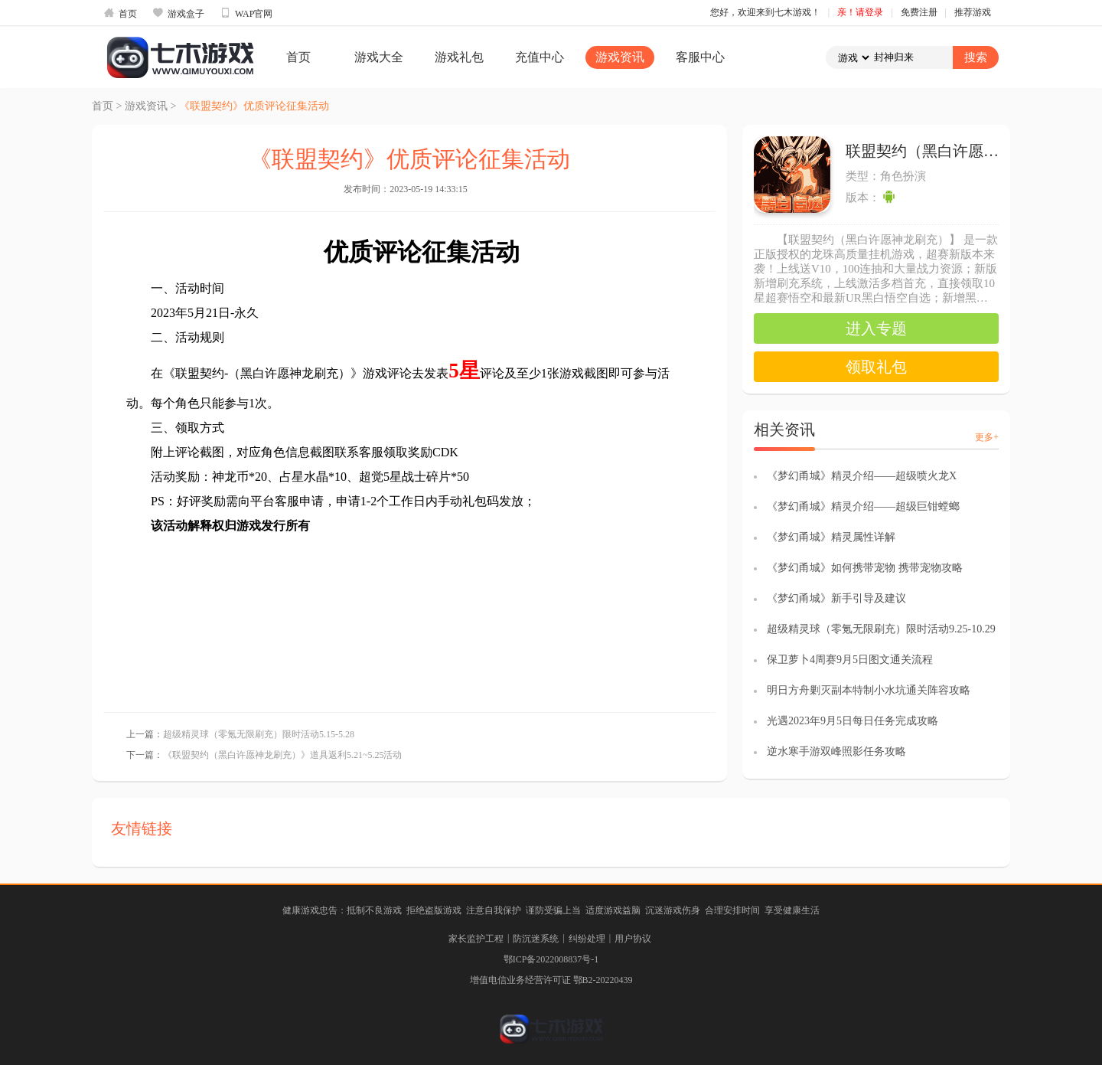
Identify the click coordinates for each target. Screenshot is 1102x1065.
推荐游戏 (972, 12)
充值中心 (539, 57)
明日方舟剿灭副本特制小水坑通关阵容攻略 (868, 690)
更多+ (987, 437)
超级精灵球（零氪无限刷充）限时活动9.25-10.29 (881, 629)
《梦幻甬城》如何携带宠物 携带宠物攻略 (865, 567)
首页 (120, 13)
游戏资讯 (619, 57)
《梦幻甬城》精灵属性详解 (831, 537)
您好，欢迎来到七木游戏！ (765, 12)
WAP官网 (246, 13)
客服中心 (700, 57)
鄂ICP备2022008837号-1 (551, 959)
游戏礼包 (459, 57)
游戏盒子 (178, 13)
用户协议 (633, 938)
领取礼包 (876, 366)
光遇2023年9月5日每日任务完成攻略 (852, 721)
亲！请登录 (860, 12)
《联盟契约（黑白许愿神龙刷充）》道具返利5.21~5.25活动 (283, 755)
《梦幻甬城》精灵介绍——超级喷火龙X (862, 476)
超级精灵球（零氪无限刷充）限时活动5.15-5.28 (258, 734)
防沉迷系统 (536, 938)
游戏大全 (378, 57)
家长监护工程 (476, 938)
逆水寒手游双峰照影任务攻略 (836, 751)
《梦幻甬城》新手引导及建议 (836, 598)
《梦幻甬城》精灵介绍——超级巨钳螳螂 (863, 506)
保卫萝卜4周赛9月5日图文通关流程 (850, 659)
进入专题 (876, 328)
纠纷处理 (587, 938)
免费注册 (919, 12)
